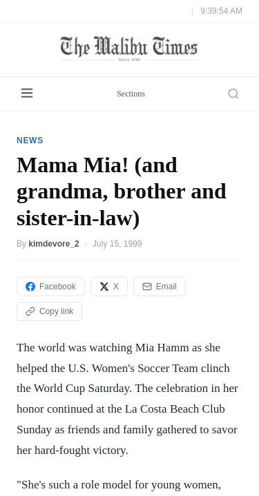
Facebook (51, 286)
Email (159, 286)
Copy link (49, 311)
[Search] (233, 94)
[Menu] (27, 94)
